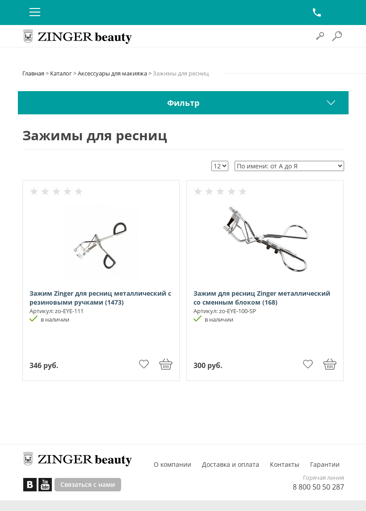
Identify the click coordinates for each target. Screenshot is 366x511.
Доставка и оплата (230, 464)
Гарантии (325, 464)
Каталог (61, 73)
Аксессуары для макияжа (112, 73)
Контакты (284, 464)
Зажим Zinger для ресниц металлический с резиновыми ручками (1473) (100, 297)
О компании (172, 464)
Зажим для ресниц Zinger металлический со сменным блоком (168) (262, 297)
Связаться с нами (87, 484)
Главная (33, 73)
